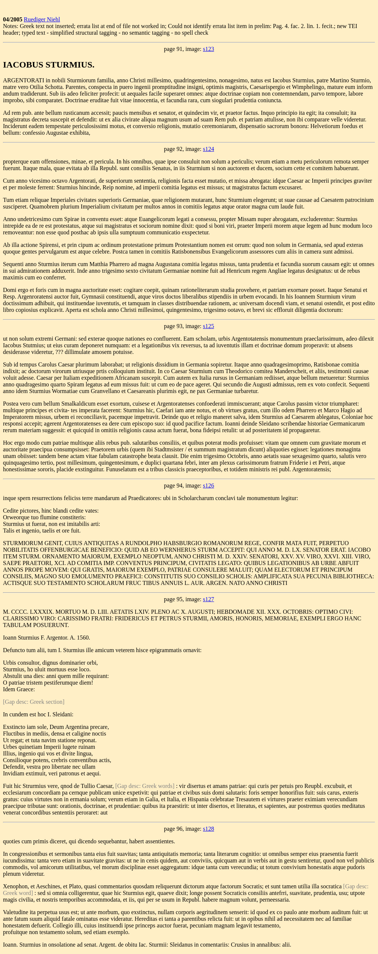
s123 (208, 49)
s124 (208, 149)
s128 (208, 829)
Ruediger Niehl (42, 19)
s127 (208, 599)
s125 (208, 326)
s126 (208, 485)
